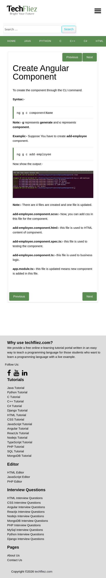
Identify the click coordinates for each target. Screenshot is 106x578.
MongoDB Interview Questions (27, 520)
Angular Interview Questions (26, 507)
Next (89, 57)
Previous (72, 57)
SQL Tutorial (15, 451)
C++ (72, 41)
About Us (13, 555)
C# (85, 41)
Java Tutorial (15, 387)
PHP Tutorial (15, 446)
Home (11, 41)
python (45, 41)
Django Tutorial (17, 410)
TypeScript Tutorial (19, 442)
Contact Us (14, 560)
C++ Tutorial (15, 401)
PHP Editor (14, 481)
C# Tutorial (14, 406)
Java (27, 41)
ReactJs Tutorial (18, 433)
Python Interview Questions (25, 534)
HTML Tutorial (16, 415)
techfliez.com (43, 571)
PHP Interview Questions (24, 525)
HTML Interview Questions (25, 498)
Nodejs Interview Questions (25, 516)
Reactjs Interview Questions (26, 511)
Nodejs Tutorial (17, 437)
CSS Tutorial (15, 419)
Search (69, 29)
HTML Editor (15, 472)
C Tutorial (13, 397)
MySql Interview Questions (25, 529)
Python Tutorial (17, 392)
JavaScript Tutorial (19, 424)
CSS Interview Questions (24, 502)
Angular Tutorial (17, 428)
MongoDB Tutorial (19, 455)
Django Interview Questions (25, 539)
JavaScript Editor (18, 477)
